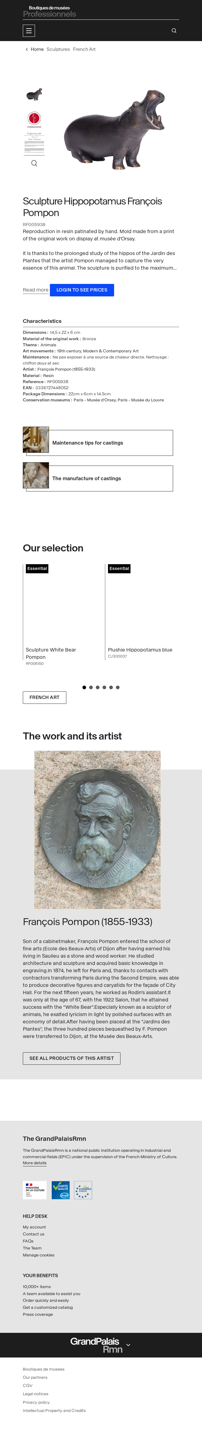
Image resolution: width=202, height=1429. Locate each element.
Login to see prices (82, 290)
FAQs (28, 1241)
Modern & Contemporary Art (111, 351)
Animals (48, 345)
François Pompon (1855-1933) (66, 369)
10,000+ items (37, 1287)
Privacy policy (36, 1402)
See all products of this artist (72, 1058)
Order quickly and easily (46, 1300)
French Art (45, 697)
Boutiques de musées (43, 1369)
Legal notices (35, 1394)
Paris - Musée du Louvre (141, 400)
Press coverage (38, 1314)
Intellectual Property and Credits (54, 1411)
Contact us (33, 1234)
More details (35, 1163)
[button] (29, 31)
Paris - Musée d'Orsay (95, 400)
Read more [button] (36, 289)
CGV (28, 1386)
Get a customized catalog (48, 1307)
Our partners (35, 1377)
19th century (69, 351)
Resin (48, 376)
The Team (32, 1248)
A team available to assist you (51, 1294)
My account (34, 1227)
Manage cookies (38, 1255)
